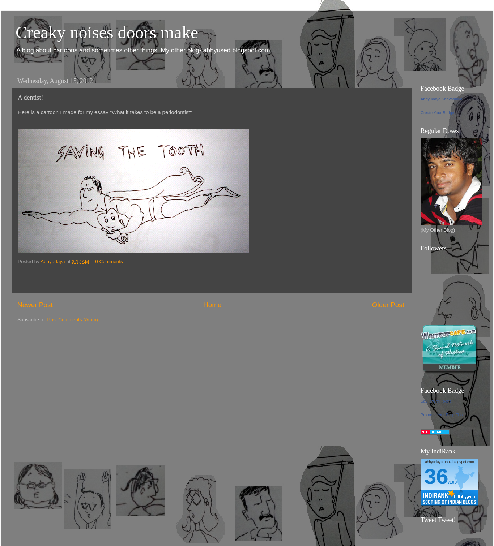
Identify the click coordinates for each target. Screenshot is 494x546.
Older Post (388, 305)
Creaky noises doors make (107, 32)
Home (212, 305)
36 (436, 476)
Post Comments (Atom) (72, 319)
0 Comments (109, 261)
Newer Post (35, 305)
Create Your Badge (437, 113)
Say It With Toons (436, 401)
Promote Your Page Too (442, 415)
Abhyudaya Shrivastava (442, 99)
